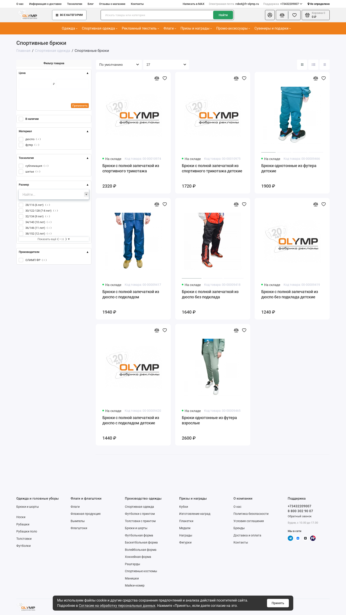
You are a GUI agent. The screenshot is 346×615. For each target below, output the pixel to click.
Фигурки (185, 542)
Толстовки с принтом (140, 521)
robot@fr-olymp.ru (234, 4)
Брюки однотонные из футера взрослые (209, 420)
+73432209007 (282, 4)
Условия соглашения (248, 521)
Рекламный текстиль (140, 28)
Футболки (23, 545)
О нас (20, 4)
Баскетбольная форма (141, 542)
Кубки (183, 506)
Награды (185, 535)
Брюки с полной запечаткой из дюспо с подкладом (130, 294)
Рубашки (22, 524)
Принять (278, 603)
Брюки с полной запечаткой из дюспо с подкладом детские (130, 420)
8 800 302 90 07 (300, 511)
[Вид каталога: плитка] (302, 65)
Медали (184, 528)
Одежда (69, 28)
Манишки (132, 578)
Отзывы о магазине (112, 4)
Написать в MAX (193, 4)
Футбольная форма (139, 535)
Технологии (74, 4)
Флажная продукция (86, 513)
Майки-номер (135, 585)
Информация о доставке (45, 4)
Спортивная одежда (99, 28)
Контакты (137, 4)
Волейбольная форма (140, 549)
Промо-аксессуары (233, 28)
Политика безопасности (251, 513)
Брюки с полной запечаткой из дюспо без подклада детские (289, 294)
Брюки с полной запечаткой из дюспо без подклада (210, 294)
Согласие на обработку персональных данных (117, 606)
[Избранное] (294, 15)
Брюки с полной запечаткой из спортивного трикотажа (130, 168)
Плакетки (186, 521)
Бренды (239, 528)
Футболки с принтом (140, 513)
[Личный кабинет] (270, 15)
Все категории (69, 15)
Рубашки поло (26, 531)
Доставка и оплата (247, 535)
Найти (223, 15)
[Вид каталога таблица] (325, 65)
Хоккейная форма (138, 557)
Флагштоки (79, 528)
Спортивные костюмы (141, 571)
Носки (20, 517)
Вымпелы (78, 521)
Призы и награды (196, 28)
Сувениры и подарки (272, 28)
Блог (91, 4)
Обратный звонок (300, 516)
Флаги (170, 28)
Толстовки (24, 538)
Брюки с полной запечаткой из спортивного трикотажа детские (212, 168)
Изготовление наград (194, 513)
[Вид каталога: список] (313, 65)
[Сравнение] (282, 15)
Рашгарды (132, 564)
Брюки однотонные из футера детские (288, 168)
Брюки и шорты (27, 506)
